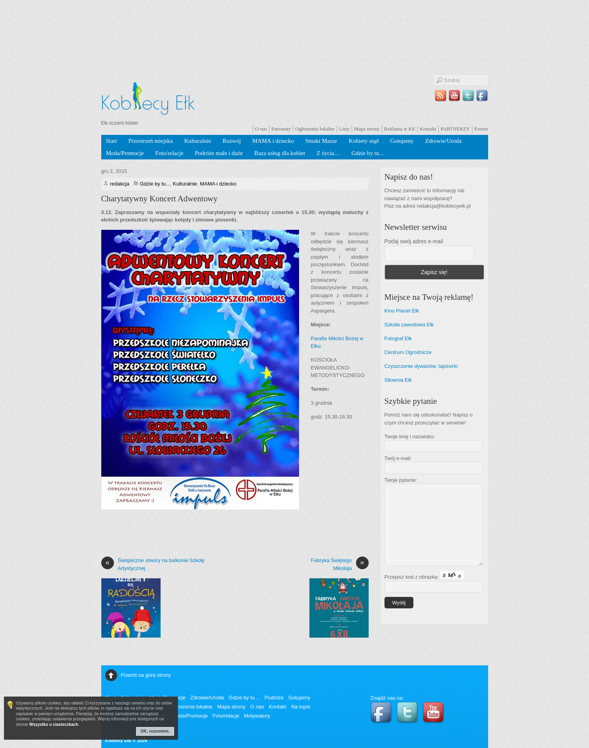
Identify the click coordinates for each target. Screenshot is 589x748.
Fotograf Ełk (398, 338)
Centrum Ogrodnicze (408, 352)
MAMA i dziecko (273, 141)
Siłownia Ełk (398, 380)
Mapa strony (367, 129)
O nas (261, 129)
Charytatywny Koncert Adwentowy (159, 198)
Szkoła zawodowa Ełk (409, 325)
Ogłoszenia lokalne (315, 129)
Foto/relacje (169, 153)
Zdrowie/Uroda (443, 141)
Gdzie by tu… (367, 153)
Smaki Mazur (321, 141)
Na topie (300, 707)
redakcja (119, 184)
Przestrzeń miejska (151, 141)
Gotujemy (402, 141)
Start (111, 141)
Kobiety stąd (364, 141)
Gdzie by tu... (155, 184)
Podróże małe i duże (219, 153)
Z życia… (328, 153)
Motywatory (257, 716)
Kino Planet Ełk (401, 311)
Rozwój (232, 141)
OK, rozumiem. (155, 731)
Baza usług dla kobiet (279, 153)
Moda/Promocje (125, 153)
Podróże (274, 698)
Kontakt (428, 129)
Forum (481, 129)
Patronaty (281, 129)
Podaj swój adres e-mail (413, 241)
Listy (344, 129)
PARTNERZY (455, 129)
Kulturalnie (197, 141)
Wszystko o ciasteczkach (53, 724)
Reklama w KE (399, 129)
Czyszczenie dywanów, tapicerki (421, 366)
